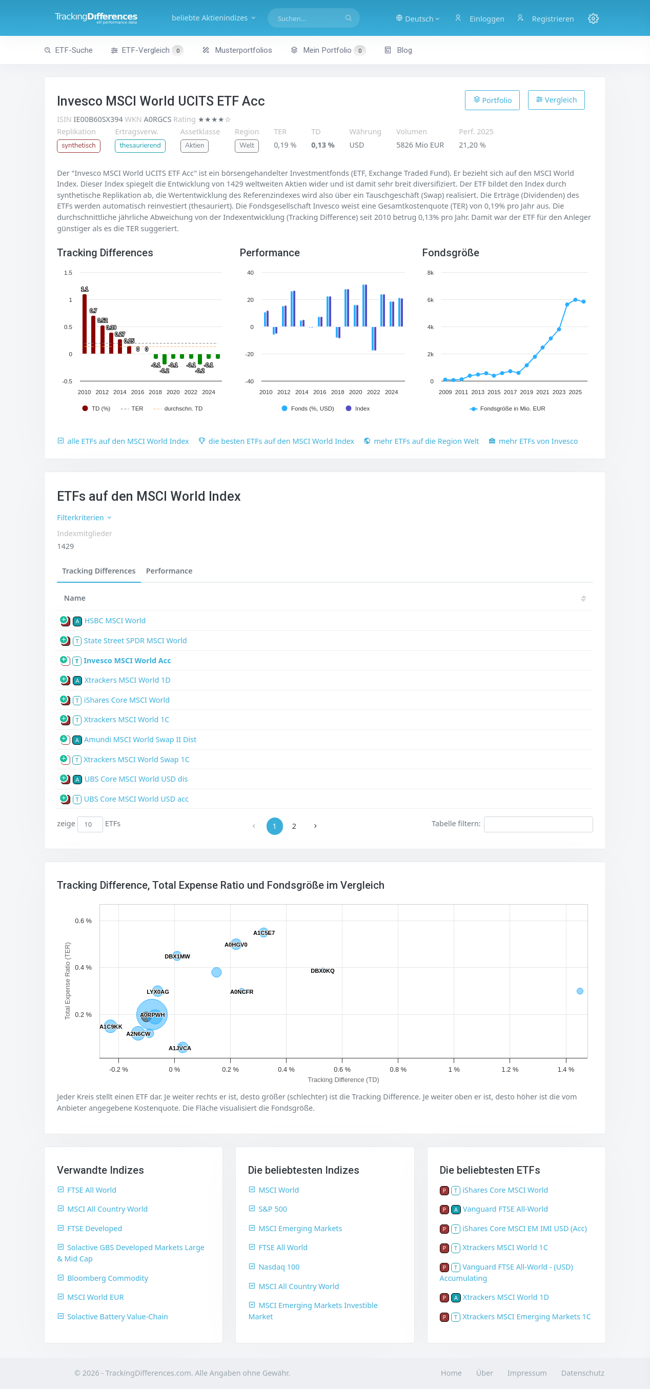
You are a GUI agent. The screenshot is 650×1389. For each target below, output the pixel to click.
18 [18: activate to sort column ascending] (511, 598)
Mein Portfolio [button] (327, 50)
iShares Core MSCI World (127, 700)
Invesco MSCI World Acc (127, 660)
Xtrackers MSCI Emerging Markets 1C (526, 1316)
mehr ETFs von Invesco (533, 441)
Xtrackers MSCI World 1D (128, 680)
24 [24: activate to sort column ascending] (327, 598)
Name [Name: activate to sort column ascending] (75, 598)
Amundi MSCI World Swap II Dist (140, 739)
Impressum (527, 1373)
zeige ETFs (88, 824)
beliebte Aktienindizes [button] (214, 18)
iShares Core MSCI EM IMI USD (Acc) (524, 1228)
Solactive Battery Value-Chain (112, 1316)
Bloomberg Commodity (102, 1278)
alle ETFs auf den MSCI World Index (123, 441)
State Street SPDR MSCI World (135, 640)
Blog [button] (398, 50)
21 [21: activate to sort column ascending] (419, 598)
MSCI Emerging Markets (295, 1228)
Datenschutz (582, 1373)
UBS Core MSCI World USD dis (136, 779)
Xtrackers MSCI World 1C (127, 719)
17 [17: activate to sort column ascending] (542, 598)
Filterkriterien (85, 517)
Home (451, 1373)
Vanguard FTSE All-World (505, 1209)
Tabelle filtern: (512, 824)
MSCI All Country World (102, 1209)
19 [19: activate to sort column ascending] (481, 598)
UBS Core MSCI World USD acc (136, 799)
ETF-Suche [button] (68, 50)
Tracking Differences (99, 571)
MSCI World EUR (90, 1297)
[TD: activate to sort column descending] (269, 598)
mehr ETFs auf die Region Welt (421, 441)
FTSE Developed (89, 1228)
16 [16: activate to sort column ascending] (573, 598)
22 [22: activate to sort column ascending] (388, 598)
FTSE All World (86, 1190)
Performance (169, 571)
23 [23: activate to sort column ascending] (358, 598)
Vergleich (556, 100)
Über (484, 1373)
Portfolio (492, 100)
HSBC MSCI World (115, 620)
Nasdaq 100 (273, 1267)
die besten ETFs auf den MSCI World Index (276, 441)
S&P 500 (267, 1209)
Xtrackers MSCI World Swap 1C (137, 759)
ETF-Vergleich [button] (147, 50)
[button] (418, 18)
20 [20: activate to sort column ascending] (450, 598)
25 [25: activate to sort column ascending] (296, 598)
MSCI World (273, 1190)
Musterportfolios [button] (237, 50)
